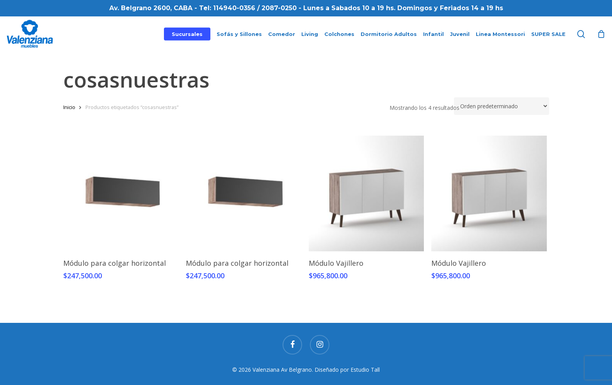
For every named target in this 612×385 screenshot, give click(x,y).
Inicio (69, 107)
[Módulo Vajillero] (366, 193)
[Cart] (601, 34)
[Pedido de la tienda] (501, 106)
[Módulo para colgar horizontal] (121, 193)
